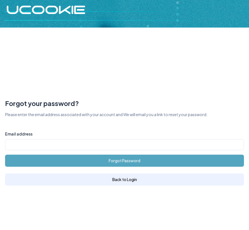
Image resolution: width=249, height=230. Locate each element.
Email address (18, 133)
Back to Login (124, 179)
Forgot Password (124, 160)
